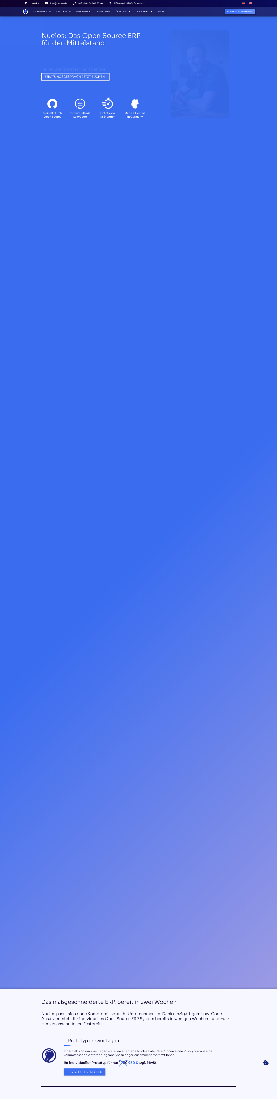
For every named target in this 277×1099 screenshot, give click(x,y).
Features (63, 11)
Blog (161, 11)
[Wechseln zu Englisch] (250, 3)
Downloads (103, 11)
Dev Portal (144, 11)
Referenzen (83, 11)
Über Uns (123, 11)
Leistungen (42, 11)
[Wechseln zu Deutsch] (243, 3)
